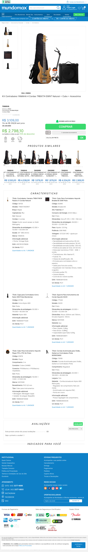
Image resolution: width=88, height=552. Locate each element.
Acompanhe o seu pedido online (55, 460)
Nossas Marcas (7, 466)
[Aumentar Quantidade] (49, 132)
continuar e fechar (78, 545)
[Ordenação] (75, 428)
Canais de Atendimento (76, 2)
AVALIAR (78, 424)
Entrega (46, 466)
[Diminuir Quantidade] (49, 133)
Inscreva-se (75, 500)
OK (81, 137)
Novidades (57, 14)
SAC (7, 501)
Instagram (10, 493)
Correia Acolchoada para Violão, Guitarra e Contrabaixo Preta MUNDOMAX (66, 353)
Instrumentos (38, 14)
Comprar (65, 126)
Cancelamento (49, 463)
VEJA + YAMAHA (26, 93)
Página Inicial (5, 22)
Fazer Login (71, 8)
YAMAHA (5, 106)
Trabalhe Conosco (8, 468)
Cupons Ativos (49, 474)
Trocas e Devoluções (51, 476)
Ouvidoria (5, 476)
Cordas (27, 22)
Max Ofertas (79, 14)
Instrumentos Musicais (17, 22)
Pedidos (47, 471)
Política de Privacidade (10, 471)
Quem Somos (6, 460)
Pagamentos (48, 468)
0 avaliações (16, 114)
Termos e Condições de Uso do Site (14, 474)
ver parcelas (6, 125)
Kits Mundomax (20, 14)
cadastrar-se (72, 9)
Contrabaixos (35, 22)
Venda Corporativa (8, 463)
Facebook (9, 497)
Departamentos (7, 16)
